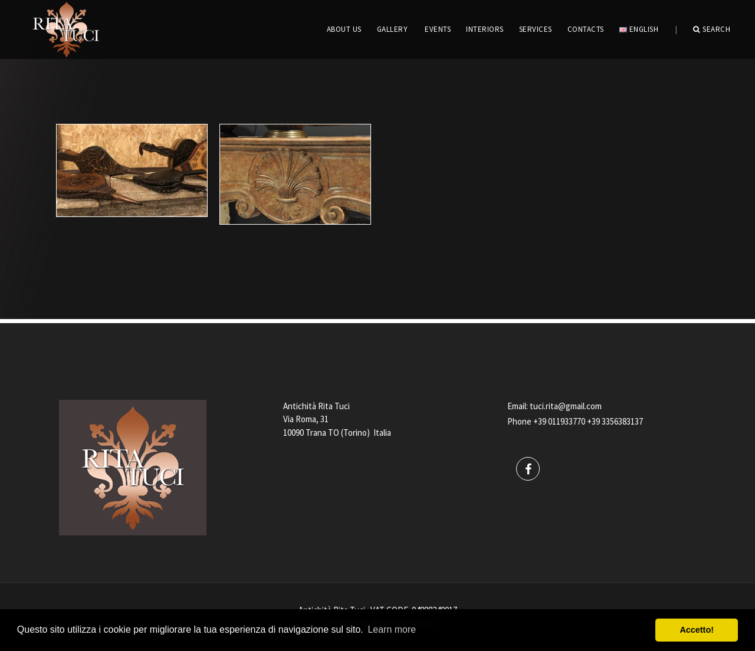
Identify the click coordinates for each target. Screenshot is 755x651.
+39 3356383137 (615, 421)
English (638, 29)
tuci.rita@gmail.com (566, 406)
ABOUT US (344, 29)
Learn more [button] (391, 629)
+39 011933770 (559, 421)
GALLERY (392, 29)
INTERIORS (485, 29)
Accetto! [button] (697, 629)
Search (712, 29)
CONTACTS (585, 29)
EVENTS (438, 29)
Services (535, 29)
